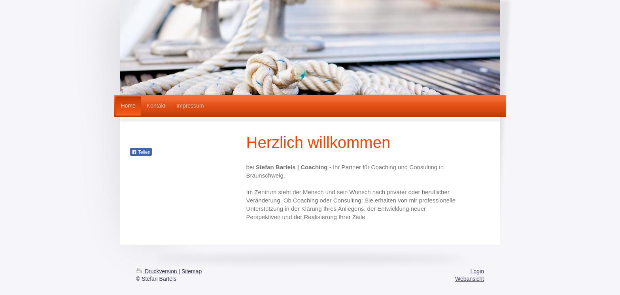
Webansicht (469, 279)
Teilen (141, 152)
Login (477, 271)
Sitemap (191, 271)
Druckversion (157, 271)
